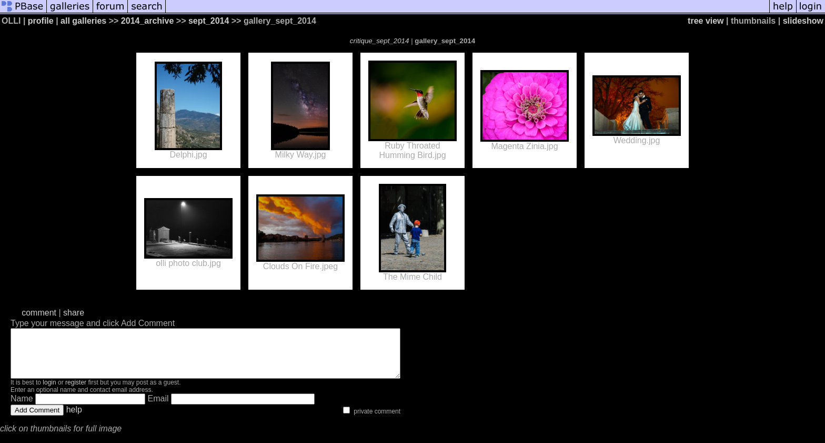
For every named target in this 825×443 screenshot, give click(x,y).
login (49, 392)
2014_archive (147, 20)
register (75, 392)
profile (41, 20)
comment (39, 312)
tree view (705, 20)
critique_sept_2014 (379, 41)
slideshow (803, 20)
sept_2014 (208, 20)
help (74, 419)
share (73, 312)
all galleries (83, 20)
